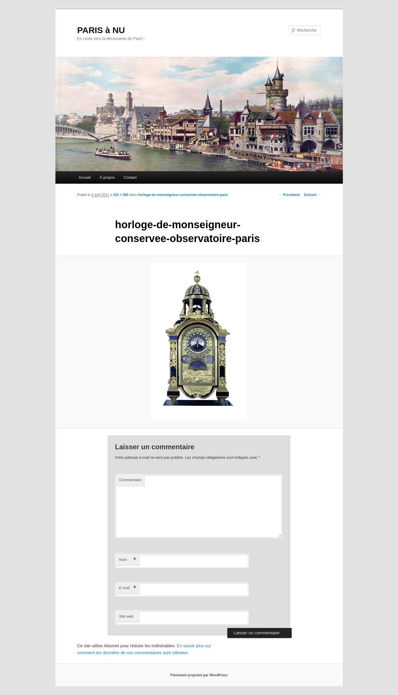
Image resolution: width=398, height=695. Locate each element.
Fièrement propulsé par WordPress (199, 675)
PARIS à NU (101, 30)
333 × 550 (120, 195)
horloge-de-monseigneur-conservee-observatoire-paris (183, 195)
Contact (130, 177)
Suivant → (312, 195)
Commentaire (130, 480)
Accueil (85, 177)
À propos (107, 177)
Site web (126, 616)
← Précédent (288, 195)
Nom (127, 560)
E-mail (127, 588)
